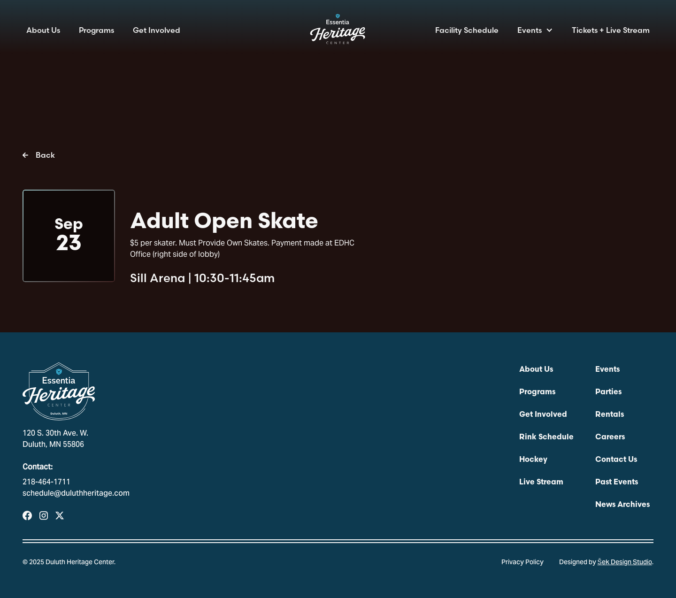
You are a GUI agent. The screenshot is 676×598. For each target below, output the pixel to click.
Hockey (533, 460)
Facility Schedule (467, 30)
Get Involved (156, 30)
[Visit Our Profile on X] (59, 516)
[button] (535, 30)
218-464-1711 (46, 482)
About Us (43, 30)
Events (529, 30)
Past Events (616, 482)
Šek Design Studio (625, 563)
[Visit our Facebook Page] (27, 516)
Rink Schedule (546, 437)
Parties (608, 392)
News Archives (622, 505)
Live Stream (541, 482)
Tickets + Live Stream (611, 30)
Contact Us (616, 460)
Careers (610, 437)
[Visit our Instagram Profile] (43, 515)
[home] (338, 32)
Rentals (609, 415)
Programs (96, 30)
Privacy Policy (522, 563)
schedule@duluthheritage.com (76, 493)
